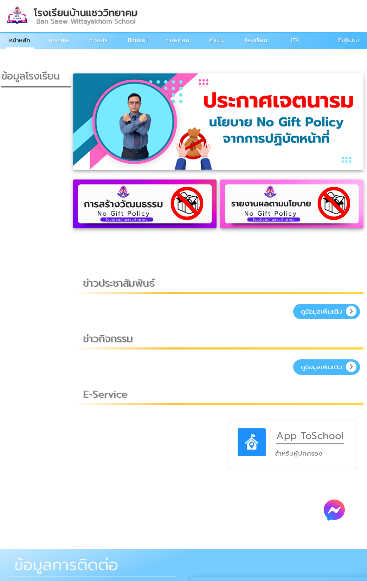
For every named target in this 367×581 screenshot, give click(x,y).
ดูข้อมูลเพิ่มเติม (321, 311)
